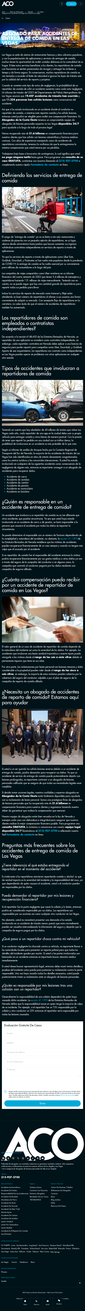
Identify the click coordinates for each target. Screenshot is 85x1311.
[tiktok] (33, 1158)
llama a (36, 1304)
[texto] (25, 1301)
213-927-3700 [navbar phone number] (10, 1177)
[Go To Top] (80, 1283)
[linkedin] (28, 1158)
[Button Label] (61, 4)
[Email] (48, 1301)
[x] (18, 1158)
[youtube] (42, 1158)
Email (47, 1304)
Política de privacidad (67, 1095)
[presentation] (22, 1083)
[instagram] (13, 1158)
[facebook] (3, 1158)
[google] (23, 1158)
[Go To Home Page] (8, 5)
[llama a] (36, 1301)
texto (25, 1304)
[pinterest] (38, 1158)
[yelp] (8, 1158)
